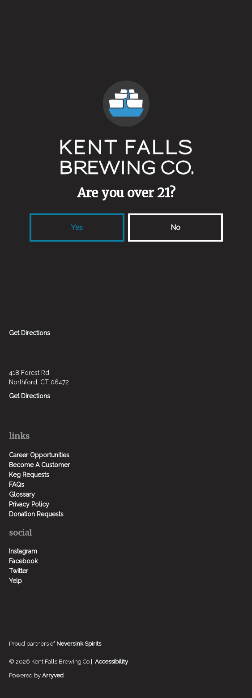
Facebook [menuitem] (23, 561)
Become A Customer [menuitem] (39, 464)
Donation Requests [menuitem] (36, 514)
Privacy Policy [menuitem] (29, 504)
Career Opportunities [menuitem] (39, 455)
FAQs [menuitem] (16, 484)
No (175, 227)
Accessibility (111, 661)
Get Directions (29, 332)
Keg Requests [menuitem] (29, 474)
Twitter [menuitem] (18, 571)
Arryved (53, 675)
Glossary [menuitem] (22, 494)
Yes (77, 227)
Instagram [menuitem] (23, 551)
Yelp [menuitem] (15, 580)
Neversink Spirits (78, 643)
